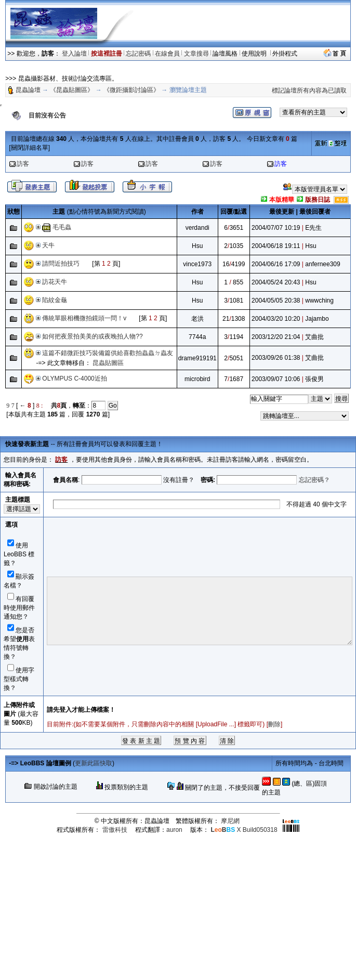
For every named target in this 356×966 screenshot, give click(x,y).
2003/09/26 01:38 (276, 357)
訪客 (23, 163)
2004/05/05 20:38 (276, 300)
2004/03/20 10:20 (276, 318)
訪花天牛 (54, 281)
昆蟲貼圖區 (108, 363)
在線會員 (167, 53)
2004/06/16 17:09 (276, 264)
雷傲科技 (114, 829)
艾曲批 (314, 337)
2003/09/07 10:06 (276, 379)
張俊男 (314, 379)
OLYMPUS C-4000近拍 (74, 378)
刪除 (274, 724)
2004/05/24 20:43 (276, 282)
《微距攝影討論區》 (131, 90)
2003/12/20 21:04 (276, 337)
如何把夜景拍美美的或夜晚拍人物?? (92, 336)
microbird (197, 379)
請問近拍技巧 (61, 263)
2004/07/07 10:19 (276, 227)
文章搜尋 (196, 53)
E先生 (313, 227)
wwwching (319, 300)
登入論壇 (74, 53)
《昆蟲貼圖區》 (72, 90)
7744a (197, 337)
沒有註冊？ (178, 480)
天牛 (48, 245)
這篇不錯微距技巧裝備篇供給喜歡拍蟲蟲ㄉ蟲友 (107, 353)
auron (174, 829)
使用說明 (255, 53)
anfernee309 (322, 264)
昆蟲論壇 (28, 90)
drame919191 (197, 358)
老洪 (197, 318)
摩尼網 (230, 821)
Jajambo (316, 318)
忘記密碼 (138, 53)
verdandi (197, 227)
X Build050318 (243, 829)
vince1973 (197, 264)
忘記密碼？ (314, 480)
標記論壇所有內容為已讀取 (309, 90)
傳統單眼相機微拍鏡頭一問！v (84, 318)
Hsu (197, 246)
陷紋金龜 (57, 300)
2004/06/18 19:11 (276, 246)
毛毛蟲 (61, 227)
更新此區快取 (93, 763)
